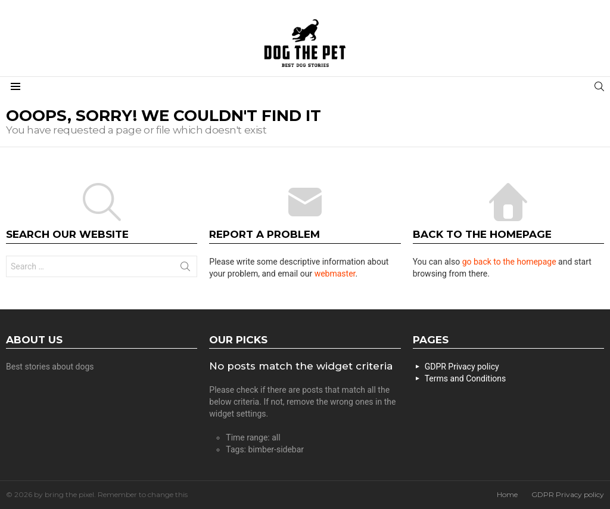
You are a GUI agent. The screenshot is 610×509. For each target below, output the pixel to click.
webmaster (335, 273)
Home (507, 494)
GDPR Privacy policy (462, 366)
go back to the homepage (509, 261)
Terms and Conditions (465, 378)
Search (185, 269)
